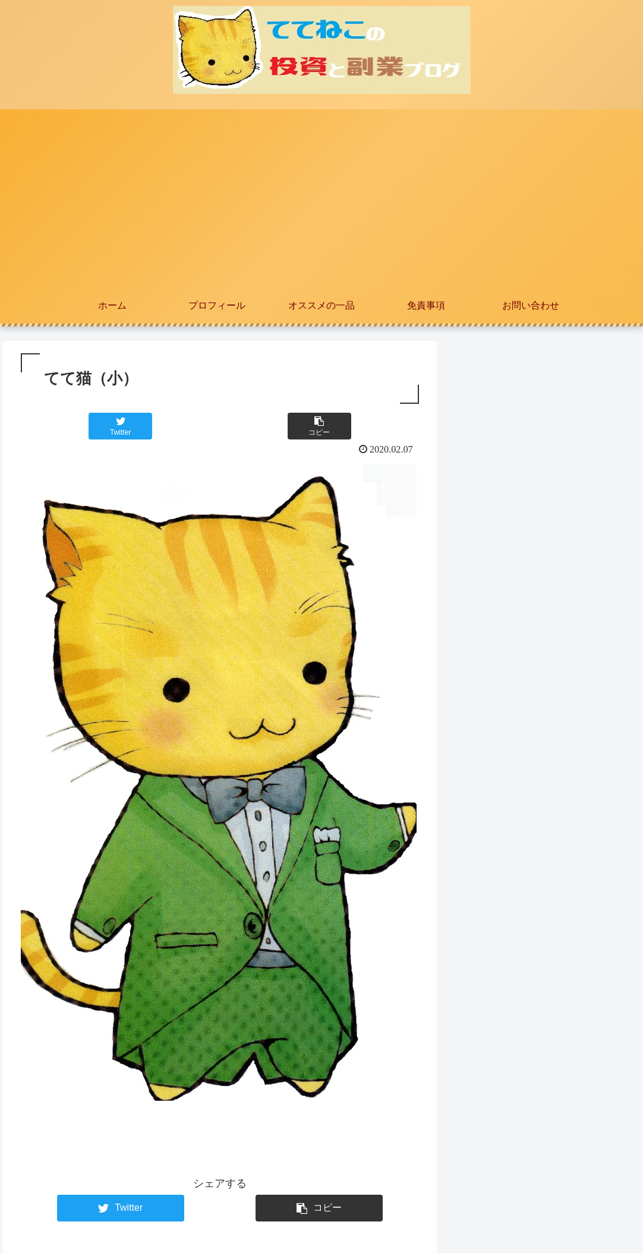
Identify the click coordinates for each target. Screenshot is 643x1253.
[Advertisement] (321, 198)
